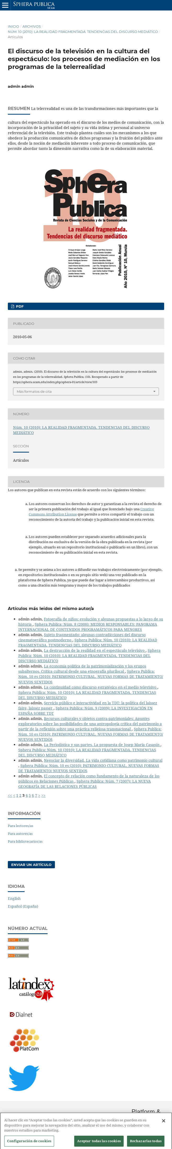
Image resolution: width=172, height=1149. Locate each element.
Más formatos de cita (34, 391)
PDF (19, 306)
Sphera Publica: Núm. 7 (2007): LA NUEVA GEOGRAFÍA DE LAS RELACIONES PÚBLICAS (84, 784)
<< (10, 795)
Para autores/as (20, 833)
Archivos (31, 26)
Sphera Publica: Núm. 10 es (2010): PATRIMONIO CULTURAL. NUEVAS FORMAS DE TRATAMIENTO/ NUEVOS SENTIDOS (90, 676)
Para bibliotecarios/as (25, 841)
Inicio (13, 26)
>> (43, 795)
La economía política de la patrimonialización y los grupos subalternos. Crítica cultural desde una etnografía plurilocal (82, 669)
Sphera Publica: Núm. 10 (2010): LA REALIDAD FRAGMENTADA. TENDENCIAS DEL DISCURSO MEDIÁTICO (87, 642)
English (14, 898)
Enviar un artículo (31, 865)
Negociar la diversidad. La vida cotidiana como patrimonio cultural (103, 760)
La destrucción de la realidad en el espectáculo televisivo (95, 650)
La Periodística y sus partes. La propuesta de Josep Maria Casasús (102, 744)
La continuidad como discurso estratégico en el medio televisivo (100, 687)
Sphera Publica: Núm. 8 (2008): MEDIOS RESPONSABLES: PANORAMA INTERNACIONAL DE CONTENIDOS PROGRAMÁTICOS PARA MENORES (87, 627)
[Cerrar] (163, 1123)
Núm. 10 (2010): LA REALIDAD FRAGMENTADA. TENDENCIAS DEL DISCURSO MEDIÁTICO (83, 32)
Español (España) (23, 906)
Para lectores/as (20, 825)
